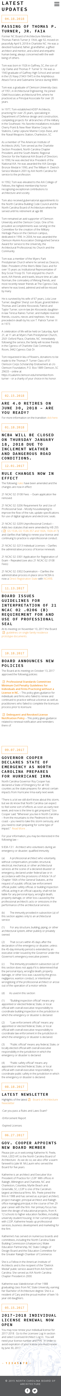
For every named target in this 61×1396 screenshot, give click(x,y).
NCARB (48, 578)
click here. (52, 417)
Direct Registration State (23, 578)
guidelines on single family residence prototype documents (25, 634)
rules (20, 483)
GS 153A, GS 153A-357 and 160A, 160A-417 (32, 531)
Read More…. (19, 828)
